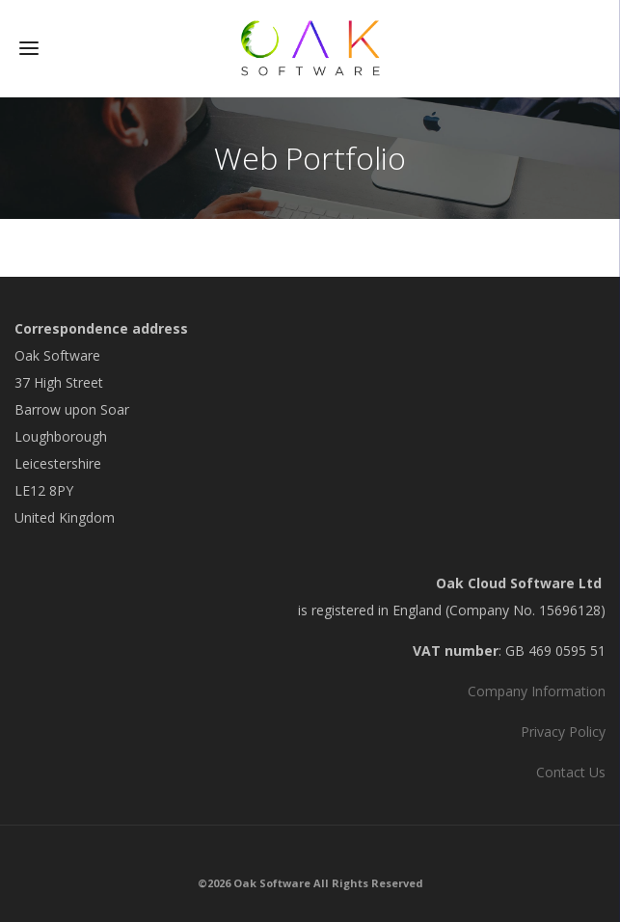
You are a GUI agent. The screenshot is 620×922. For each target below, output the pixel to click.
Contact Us (571, 772)
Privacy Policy (563, 731)
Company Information (537, 691)
